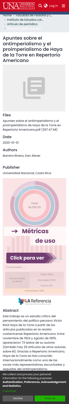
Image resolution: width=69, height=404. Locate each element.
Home (7, 15)
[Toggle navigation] (63, 5)
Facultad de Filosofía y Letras (34, 15)
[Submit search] (40, 6)
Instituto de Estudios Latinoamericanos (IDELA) (25, 20)
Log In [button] (53, 6)
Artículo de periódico (22, 24)
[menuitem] (45, 6)
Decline (18, 398)
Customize (9, 391)
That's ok (49, 398)
